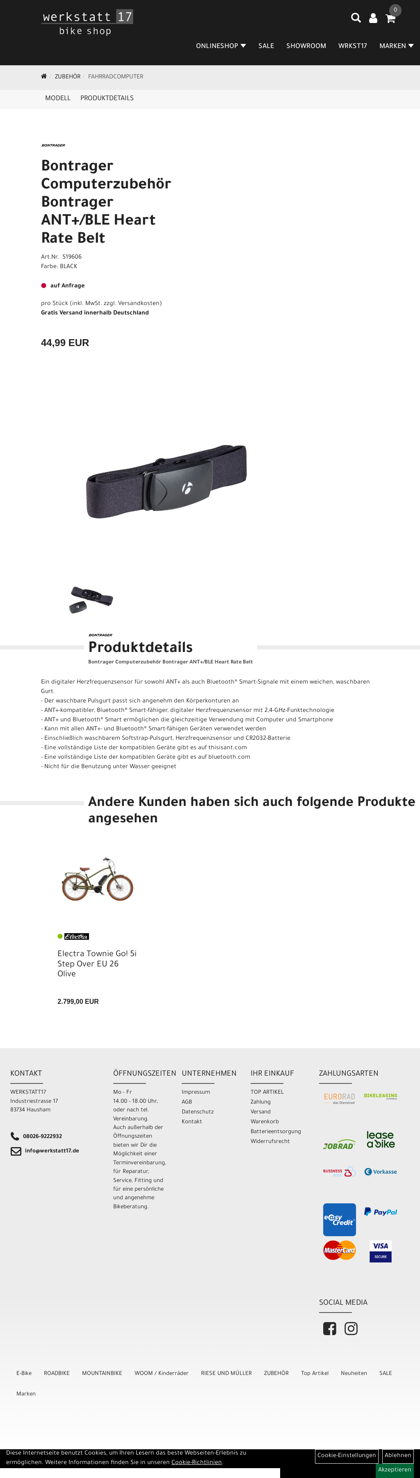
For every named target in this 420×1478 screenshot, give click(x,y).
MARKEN (396, 46)
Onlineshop (221, 46)
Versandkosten (139, 304)
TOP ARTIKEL (267, 1093)
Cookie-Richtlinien (196, 1463)
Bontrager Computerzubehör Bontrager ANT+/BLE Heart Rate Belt (106, 204)
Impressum (196, 1093)
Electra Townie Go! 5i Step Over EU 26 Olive (97, 964)
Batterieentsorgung (276, 1132)
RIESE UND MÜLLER (226, 1374)
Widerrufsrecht (270, 1142)
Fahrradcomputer (115, 77)
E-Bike (24, 1374)
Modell (58, 99)
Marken (26, 1394)
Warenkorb (265, 1122)
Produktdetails (107, 99)
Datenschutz (198, 1112)
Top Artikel (315, 1374)
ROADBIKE (57, 1374)
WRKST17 (352, 46)
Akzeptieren (394, 1470)
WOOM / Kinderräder (162, 1374)
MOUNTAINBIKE (102, 1374)
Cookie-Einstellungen (346, 1456)
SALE (266, 46)
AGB (187, 1102)
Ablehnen (398, 1456)
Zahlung (261, 1102)
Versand (261, 1112)
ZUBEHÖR (67, 77)
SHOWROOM (306, 46)
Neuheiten (354, 1374)
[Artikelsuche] (356, 21)
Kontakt (192, 1122)
